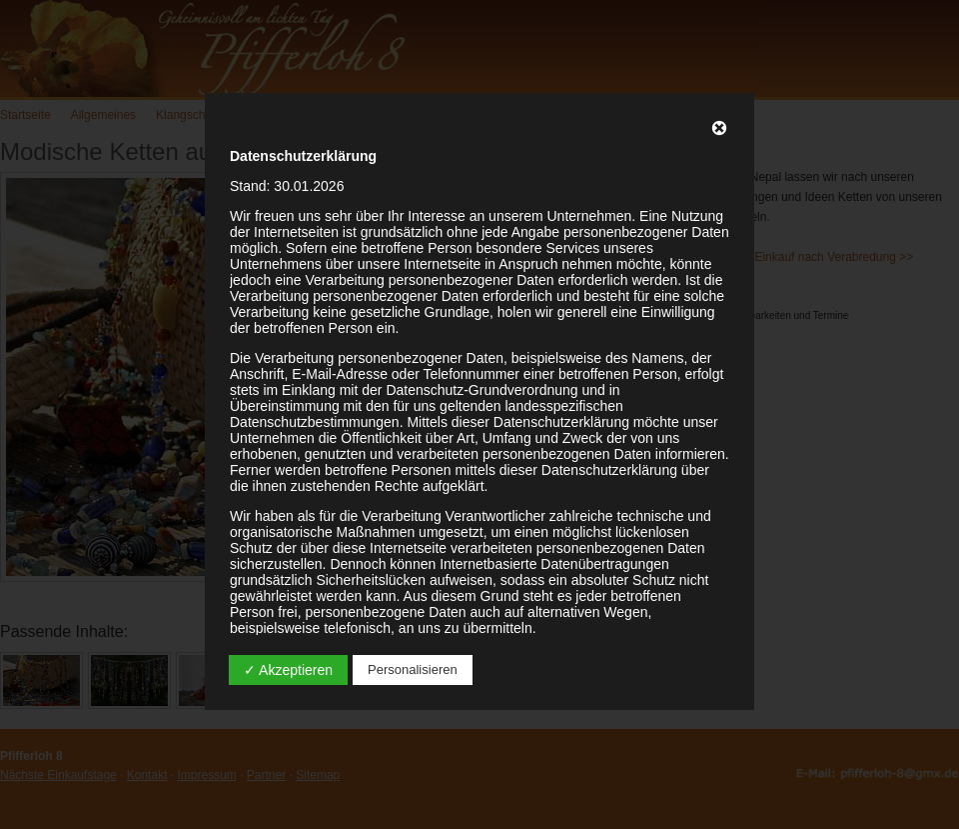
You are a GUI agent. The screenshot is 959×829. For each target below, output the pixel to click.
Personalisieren (413, 669)
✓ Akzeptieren (288, 670)
